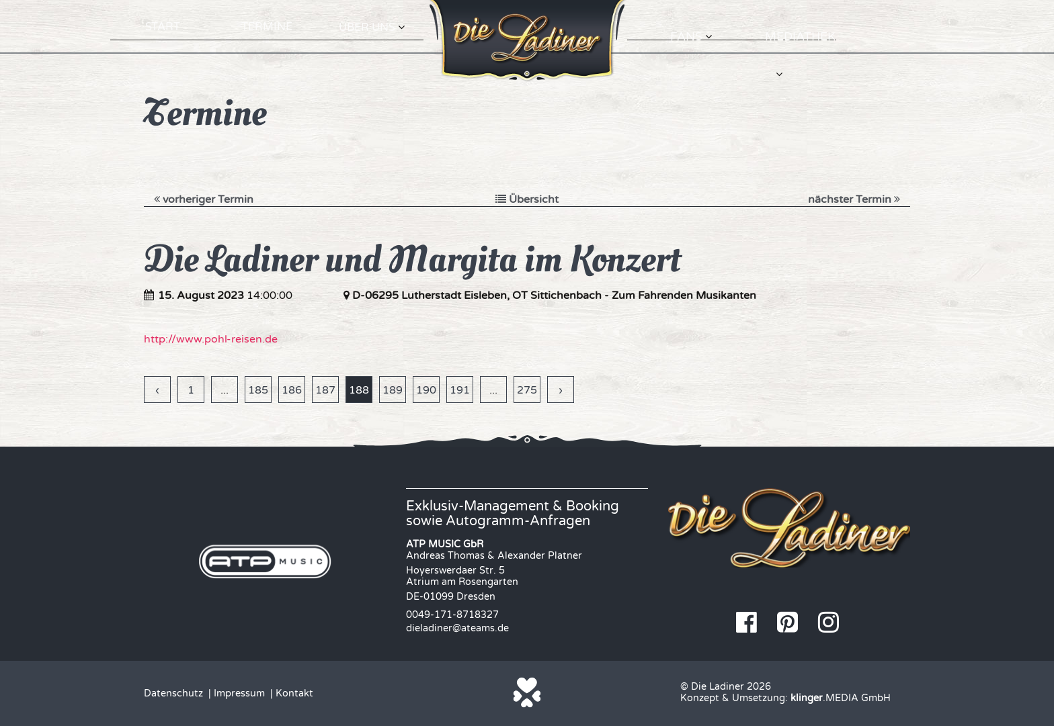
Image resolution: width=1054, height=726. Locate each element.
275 (527, 390)
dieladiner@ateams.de (457, 628)
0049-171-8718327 (452, 615)
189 (392, 390)
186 (292, 390)
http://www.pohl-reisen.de (211, 339)
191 (460, 390)
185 (258, 390)
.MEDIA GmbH (840, 698)
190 (426, 390)
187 (325, 390)
